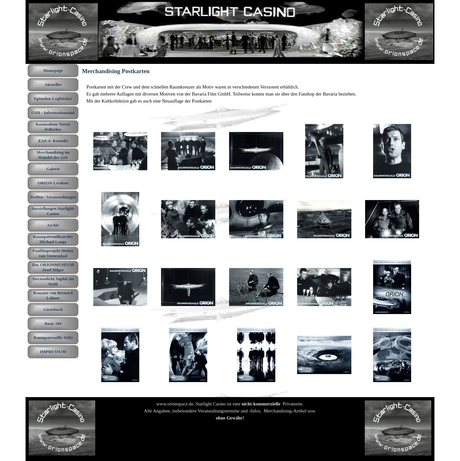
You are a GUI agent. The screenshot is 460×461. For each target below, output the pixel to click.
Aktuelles (52, 84)
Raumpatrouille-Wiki (53, 337)
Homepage (53, 70)
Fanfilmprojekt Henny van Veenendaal (53, 253)
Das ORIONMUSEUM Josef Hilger (53, 267)
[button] (121, 151)
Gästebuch (53, 309)
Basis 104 (53, 323)
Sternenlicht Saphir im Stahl (52, 281)
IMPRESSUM (53, 351)
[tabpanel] (256, 93)
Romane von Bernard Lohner (53, 295)
